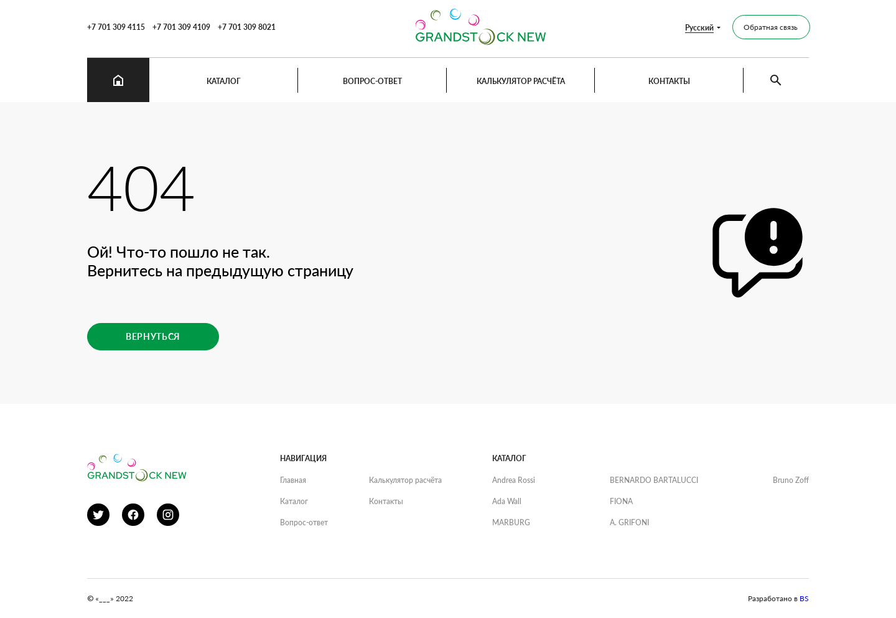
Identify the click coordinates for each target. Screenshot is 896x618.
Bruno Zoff (791, 480)
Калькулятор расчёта (521, 81)
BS (804, 598)
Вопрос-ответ (372, 81)
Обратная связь (771, 27)
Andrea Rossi (513, 480)
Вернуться (153, 336)
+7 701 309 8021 (247, 27)
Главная (293, 480)
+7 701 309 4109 (181, 27)
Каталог (224, 81)
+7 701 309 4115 (116, 27)
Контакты (669, 81)
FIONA (621, 501)
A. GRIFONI (629, 522)
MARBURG (511, 522)
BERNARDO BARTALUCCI (654, 480)
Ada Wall (506, 501)
